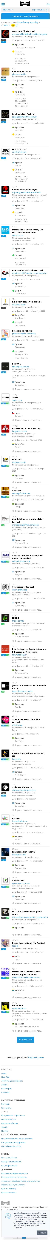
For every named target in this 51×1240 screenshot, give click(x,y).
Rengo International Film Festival (28, 943)
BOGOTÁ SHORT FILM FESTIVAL (27, 428)
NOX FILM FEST (19, 149)
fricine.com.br (18, 621)
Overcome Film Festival (23, 31)
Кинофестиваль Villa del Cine (27, 301)
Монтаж (4, 1131)
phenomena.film (19, 74)
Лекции (4, 1085)
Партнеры (5, 1104)
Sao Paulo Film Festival (23, 114)
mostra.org (17, 725)
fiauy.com (16, 759)
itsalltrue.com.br (19, 1008)
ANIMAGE (16, 490)
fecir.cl (15, 946)
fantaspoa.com (19, 854)
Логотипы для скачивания (12, 1081)
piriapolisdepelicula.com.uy (23, 333)
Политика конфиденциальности (14, 1173)
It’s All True (17, 1005)
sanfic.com (17, 400)
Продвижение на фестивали (13, 1115)
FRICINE (15, 618)
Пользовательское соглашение (14, 1177)
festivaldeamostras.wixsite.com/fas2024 (30, 917)
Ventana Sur (18, 880)
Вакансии (5, 1092)
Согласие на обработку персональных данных (20, 1181)
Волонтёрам (6, 1088)
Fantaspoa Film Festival (23, 852)
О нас (3, 1073)
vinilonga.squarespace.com (24, 790)
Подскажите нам (36, 1057)
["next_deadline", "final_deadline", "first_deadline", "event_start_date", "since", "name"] (29, 22)
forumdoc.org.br (19, 654)
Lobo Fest (17, 459)
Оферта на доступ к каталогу (12, 1185)
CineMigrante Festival (23, 587)
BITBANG (16, 363)
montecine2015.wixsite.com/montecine (29, 273)
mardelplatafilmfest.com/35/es (25, 525)
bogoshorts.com (19, 431)
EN (48, 4)
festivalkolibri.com (20, 821)
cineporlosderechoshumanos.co (26, 977)
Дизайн (4, 1127)
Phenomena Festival (22, 71)
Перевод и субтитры (9, 1123)
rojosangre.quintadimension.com (26, 192)
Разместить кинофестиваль (25, 16)
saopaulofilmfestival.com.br (24, 116)
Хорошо (42, 1232)
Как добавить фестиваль (11, 1146)
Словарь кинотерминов (11, 1162)
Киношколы (6, 1108)
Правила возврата (8, 1192)
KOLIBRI (16, 818)
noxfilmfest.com (19, 152)
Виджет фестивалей (9, 1165)
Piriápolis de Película (22, 331)
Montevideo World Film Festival (27, 270)
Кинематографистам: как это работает (16, 1139)
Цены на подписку (8, 1188)
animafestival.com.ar (21, 561)
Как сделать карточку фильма (13, 1142)
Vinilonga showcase (22, 787)
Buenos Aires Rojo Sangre (24, 189)
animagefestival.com (21, 493)
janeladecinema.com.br (22, 691)
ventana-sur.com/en (21, 883)
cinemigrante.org (19, 589)
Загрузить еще (25, 1039)
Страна (4, 25)
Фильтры (7, 9)
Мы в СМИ (5, 1077)
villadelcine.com (19, 304)
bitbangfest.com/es (20, 366)
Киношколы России (9, 1158)
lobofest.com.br (19, 462)
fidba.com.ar (17, 235)
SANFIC (15, 397)
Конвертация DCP (8, 1119)
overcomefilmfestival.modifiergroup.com (30, 34)
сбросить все (40, 9)
